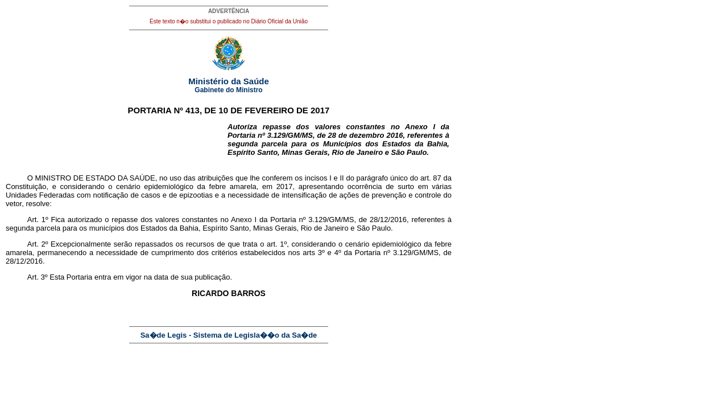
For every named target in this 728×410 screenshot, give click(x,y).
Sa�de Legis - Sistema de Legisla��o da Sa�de (228, 335)
